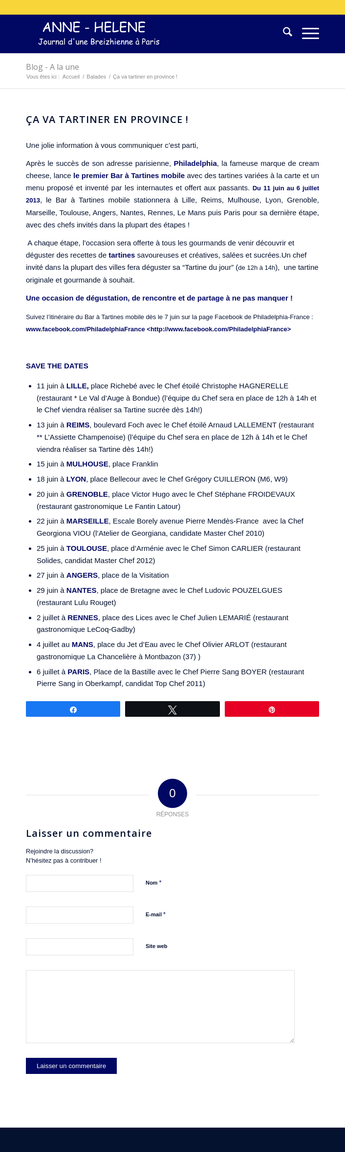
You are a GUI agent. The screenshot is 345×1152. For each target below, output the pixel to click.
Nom (154, 882)
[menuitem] (282, 33)
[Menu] (305, 33)
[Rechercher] (282, 33)
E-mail (156, 914)
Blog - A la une (52, 66)
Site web (157, 946)
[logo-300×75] (143, 33)
